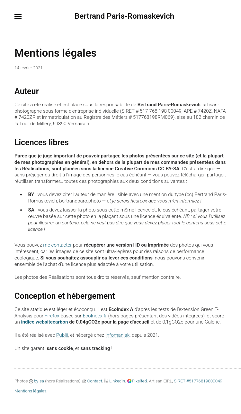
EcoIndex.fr (95, 316)
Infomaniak (117, 335)
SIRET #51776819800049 (198, 381)
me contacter (57, 245)
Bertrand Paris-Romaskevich (124, 16)
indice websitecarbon (44, 322)
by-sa (36, 381)
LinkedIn (114, 381)
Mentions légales (30, 391)
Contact (91, 381)
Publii (62, 335)
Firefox (52, 316)
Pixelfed (137, 381)
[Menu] (18, 16)
